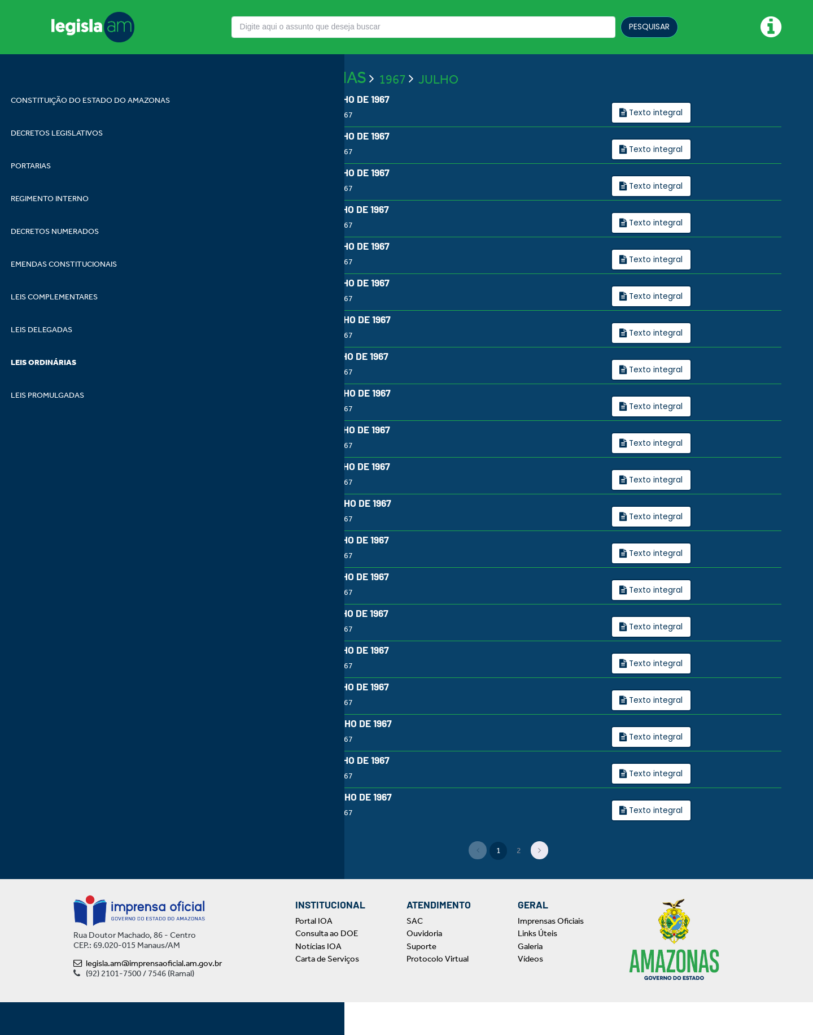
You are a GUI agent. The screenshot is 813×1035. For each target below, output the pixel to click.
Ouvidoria (424, 967)
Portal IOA (314, 954)
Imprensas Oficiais (551, 954)
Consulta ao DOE (326, 967)
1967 (392, 104)
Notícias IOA (318, 979)
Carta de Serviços (327, 992)
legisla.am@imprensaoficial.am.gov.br (147, 996)
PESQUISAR (649, 26)
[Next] (540, 884)
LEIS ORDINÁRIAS (301, 103)
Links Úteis (537, 967)
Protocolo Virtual (437, 992)
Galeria (530, 979)
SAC (414, 954)
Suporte (421, 979)
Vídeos (530, 992)
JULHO (438, 104)
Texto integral (655, 137)
